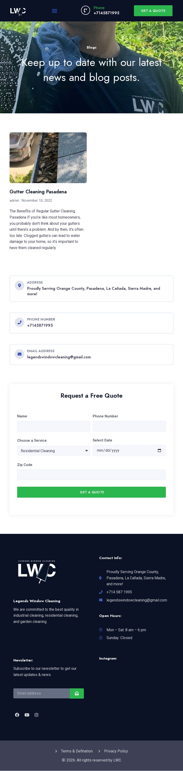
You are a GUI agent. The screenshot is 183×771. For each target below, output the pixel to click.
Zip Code (24, 465)
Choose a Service (32, 440)
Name (22, 416)
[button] (54, 10)
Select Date (102, 440)
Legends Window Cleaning (36, 601)
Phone (99, 8)
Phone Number (105, 416)
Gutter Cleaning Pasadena (38, 191)
